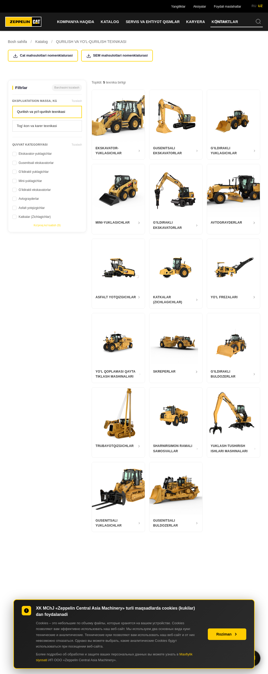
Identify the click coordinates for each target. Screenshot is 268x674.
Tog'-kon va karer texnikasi (37, 126)
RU (254, 6)
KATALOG (110, 22)
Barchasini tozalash (66, 87)
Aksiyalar (199, 6)
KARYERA (195, 22)
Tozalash (77, 101)
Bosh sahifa (17, 42)
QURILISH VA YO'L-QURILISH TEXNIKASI (91, 42)
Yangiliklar (178, 6)
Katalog (41, 42)
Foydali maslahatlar (227, 6)
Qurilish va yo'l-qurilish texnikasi (41, 112)
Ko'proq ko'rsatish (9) (47, 225)
